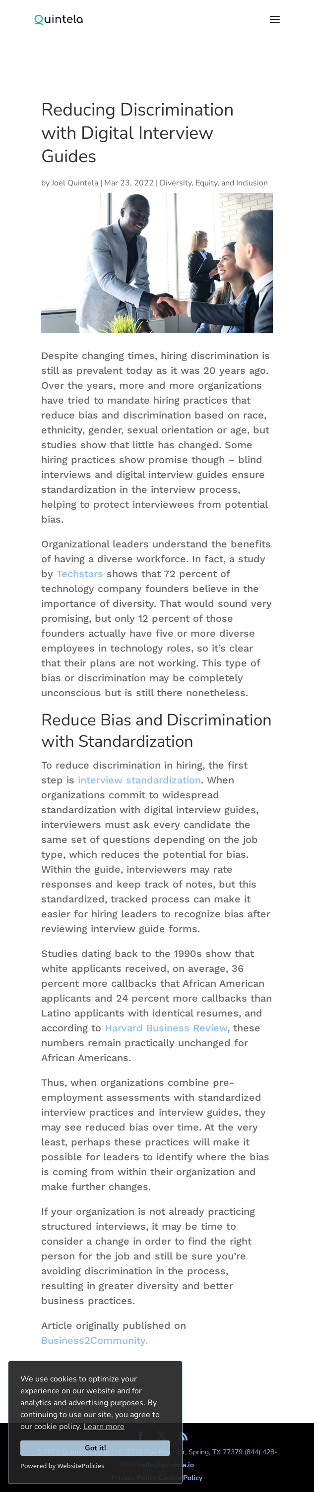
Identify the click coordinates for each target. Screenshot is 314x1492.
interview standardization (139, 780)
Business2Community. (94, 1340)
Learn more (104, 1426)
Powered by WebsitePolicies (62, 1465)
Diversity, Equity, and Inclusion (214, 183)
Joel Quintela (75, 183)
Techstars (80, 574)
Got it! (95, 1448)
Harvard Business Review (166, 1028)
